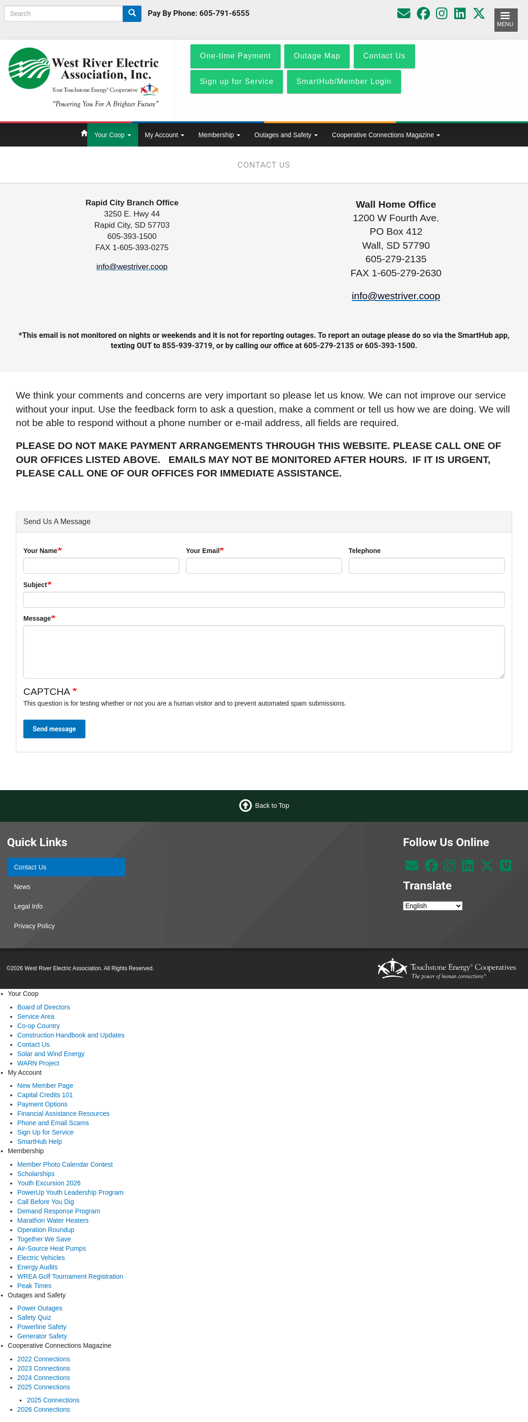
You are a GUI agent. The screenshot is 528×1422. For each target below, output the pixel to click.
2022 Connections (43, 1359)
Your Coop (112, 135)
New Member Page (45, 1085)
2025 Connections (43, 1387)
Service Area (35, 1016)
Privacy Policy (34, 926)
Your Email (202, 550)
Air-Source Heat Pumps (51, 1248)
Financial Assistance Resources (63, 1113)
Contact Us (30, 867)
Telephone (365, 550)
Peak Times (34, 1285)
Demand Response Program (58, 1211)
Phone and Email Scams (53, 1123)
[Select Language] (433, 906)
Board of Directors (43, 1007)
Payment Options (42, 1104)
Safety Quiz (34, 1317)
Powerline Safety (41, 1327)
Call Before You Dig (45, 1201)
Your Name (40, 550)
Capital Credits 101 (45, 1095)
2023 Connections (43, 1368)
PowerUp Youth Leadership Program (70, 1192)
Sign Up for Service (45, 1132)
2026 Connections (43, 1409)
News (22, 886)
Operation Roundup (45, 1229)
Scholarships (36, 1173)
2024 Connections (43, 1377)
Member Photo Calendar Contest (65, 1164)
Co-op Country (38, 1026)
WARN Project (38, 1063)
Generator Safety (42, 1336)
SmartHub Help (39, 1141)
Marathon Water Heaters (53, 1220)
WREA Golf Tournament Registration (70, 1276)
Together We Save (44, 1239)
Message (37, 618)
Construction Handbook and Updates (71, 1035)
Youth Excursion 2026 (49, 1183)
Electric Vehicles (41, 1257)
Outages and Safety (286, 135)
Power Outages (40, 1308)
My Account (164, 135)
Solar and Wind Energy (50, 1054)
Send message (54, 729)
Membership (219, 135)
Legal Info (28, 906)
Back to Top (272, 805)
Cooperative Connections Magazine (386, 135)
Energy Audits (37, 1267)
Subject (35, 584)
